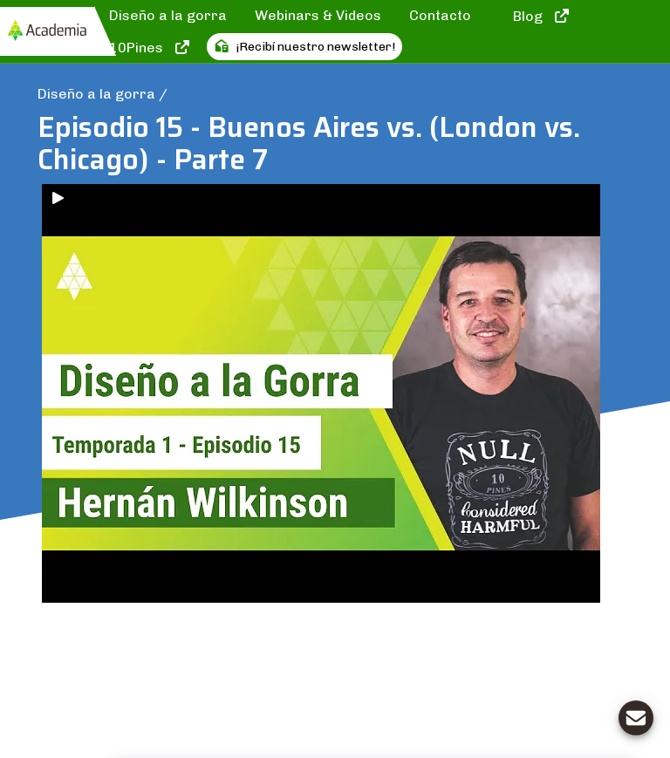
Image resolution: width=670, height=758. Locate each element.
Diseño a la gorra (168, 15)
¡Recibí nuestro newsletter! (304, 46)
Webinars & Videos (318, 15)
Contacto (440, 15)
